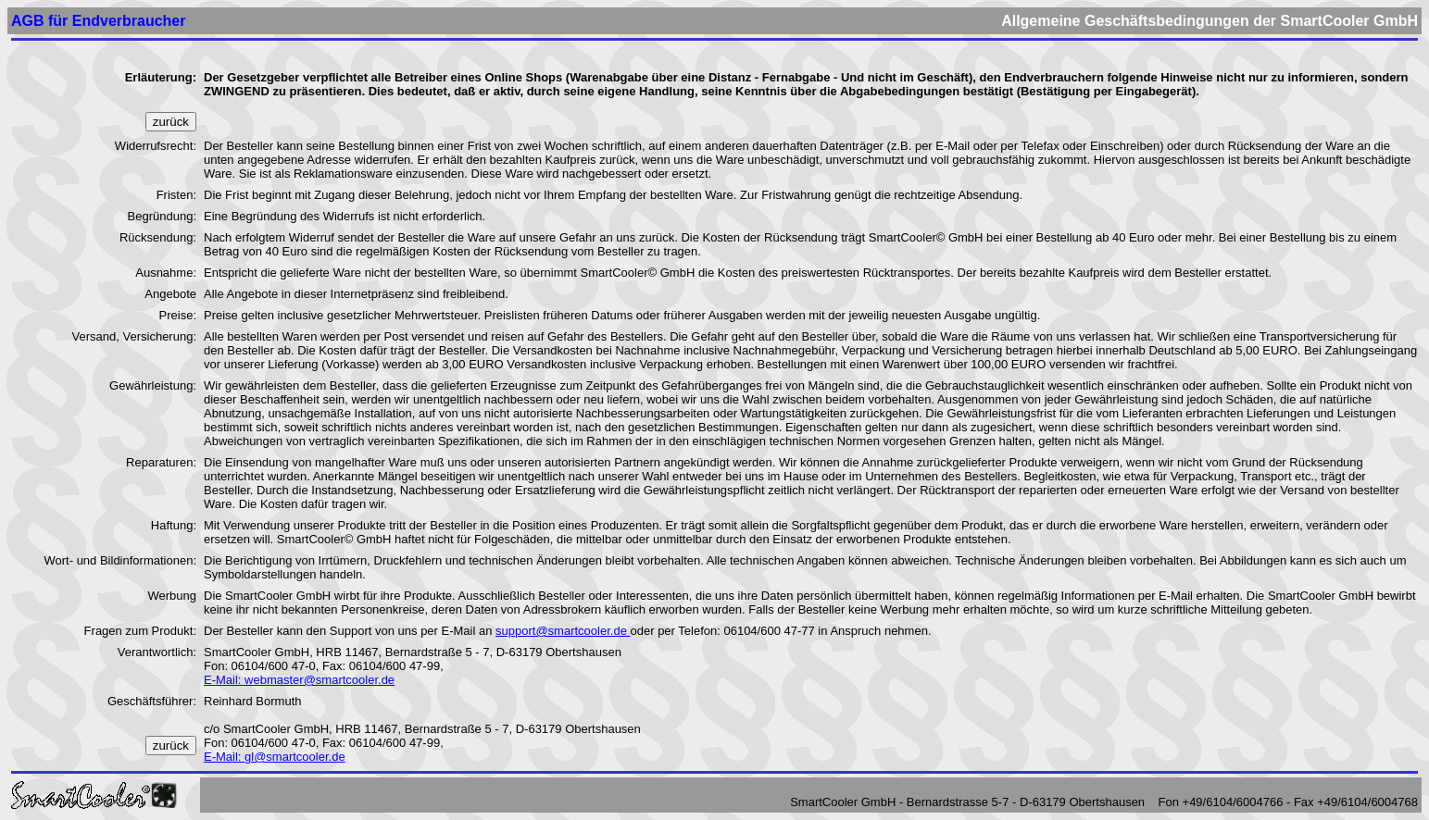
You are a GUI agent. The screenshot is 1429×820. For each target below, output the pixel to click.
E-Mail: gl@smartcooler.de (274, 749)
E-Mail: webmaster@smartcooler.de (299, 672)
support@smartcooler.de (562, 623)
